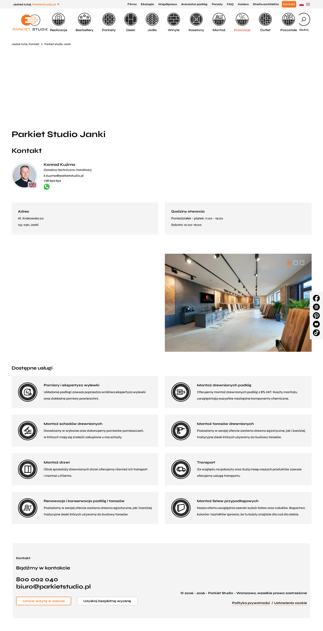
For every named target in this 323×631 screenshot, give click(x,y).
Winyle (173, 22)
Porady (217, 4)
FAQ (230, 4)
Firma (132, 4)
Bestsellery (84, 22)
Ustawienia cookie (290, 603)
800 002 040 (37, 579)
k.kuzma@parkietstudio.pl (64, 176)
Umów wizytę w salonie (44, 601)
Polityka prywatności (251, 603)
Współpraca (167, 4)
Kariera (243, 4)
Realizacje (58, 22)
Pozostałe (288, 22)
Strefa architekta (266, 4)
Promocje (242, 22)
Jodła (152, 22)
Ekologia (147, 4)
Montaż (219, 22)
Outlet (265, 22)
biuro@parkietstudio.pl (53, 586)
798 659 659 (52, 181)
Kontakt (289, 4)
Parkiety (109, 22)
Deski (130, 22)
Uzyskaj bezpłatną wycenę (109, 601)
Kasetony (196, 22)
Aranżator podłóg (194, 4)
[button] (289, 263)
